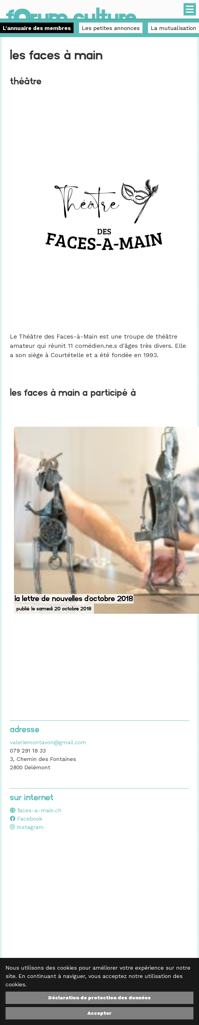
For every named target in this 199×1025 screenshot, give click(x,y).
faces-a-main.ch (35, 810)
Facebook (26, 818)
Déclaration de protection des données (99, 998)
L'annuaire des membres (37, 28)
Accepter (99, 1013)
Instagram (27, 827)
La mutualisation (173, 28)
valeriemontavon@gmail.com (48, 742)
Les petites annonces (111, 28)
